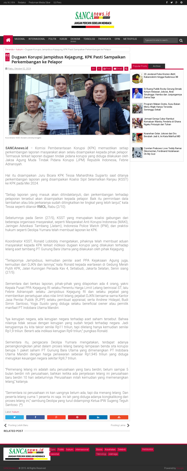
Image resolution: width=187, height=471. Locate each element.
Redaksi (22, 2)
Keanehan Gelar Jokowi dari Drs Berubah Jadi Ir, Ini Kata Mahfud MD (162, 135)
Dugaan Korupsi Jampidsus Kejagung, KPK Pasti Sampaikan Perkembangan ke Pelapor (68, 59)
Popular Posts (140, 66)
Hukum (63, 39)
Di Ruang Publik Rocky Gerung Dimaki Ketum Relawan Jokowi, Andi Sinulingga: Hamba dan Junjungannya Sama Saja (163, 93)
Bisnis (99, 449)
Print (107, 68)
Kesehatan (110, 449)
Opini (117, 39)
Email (118, 68)
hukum (69, 449)
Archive (156, 66)
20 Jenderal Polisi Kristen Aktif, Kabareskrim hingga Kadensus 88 (161, 75)
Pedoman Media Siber (39, 2)
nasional (54, 454)
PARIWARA (147, 449)
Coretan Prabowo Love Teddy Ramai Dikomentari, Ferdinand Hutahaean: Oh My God (163, 151)
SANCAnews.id (10, 468)
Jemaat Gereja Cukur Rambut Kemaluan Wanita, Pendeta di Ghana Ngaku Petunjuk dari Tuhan (162, 121)
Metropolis (130, 39)
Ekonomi (75, 40)
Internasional (37, 39)
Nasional (20, 39)
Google (180, 468)
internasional (82, 449)
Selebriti (122, 449)
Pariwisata (104, 39)
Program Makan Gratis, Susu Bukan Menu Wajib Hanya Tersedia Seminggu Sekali (162, 107)
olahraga (113, 454)
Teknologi (89, 39)
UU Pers (57, 2)
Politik (52, 39)
